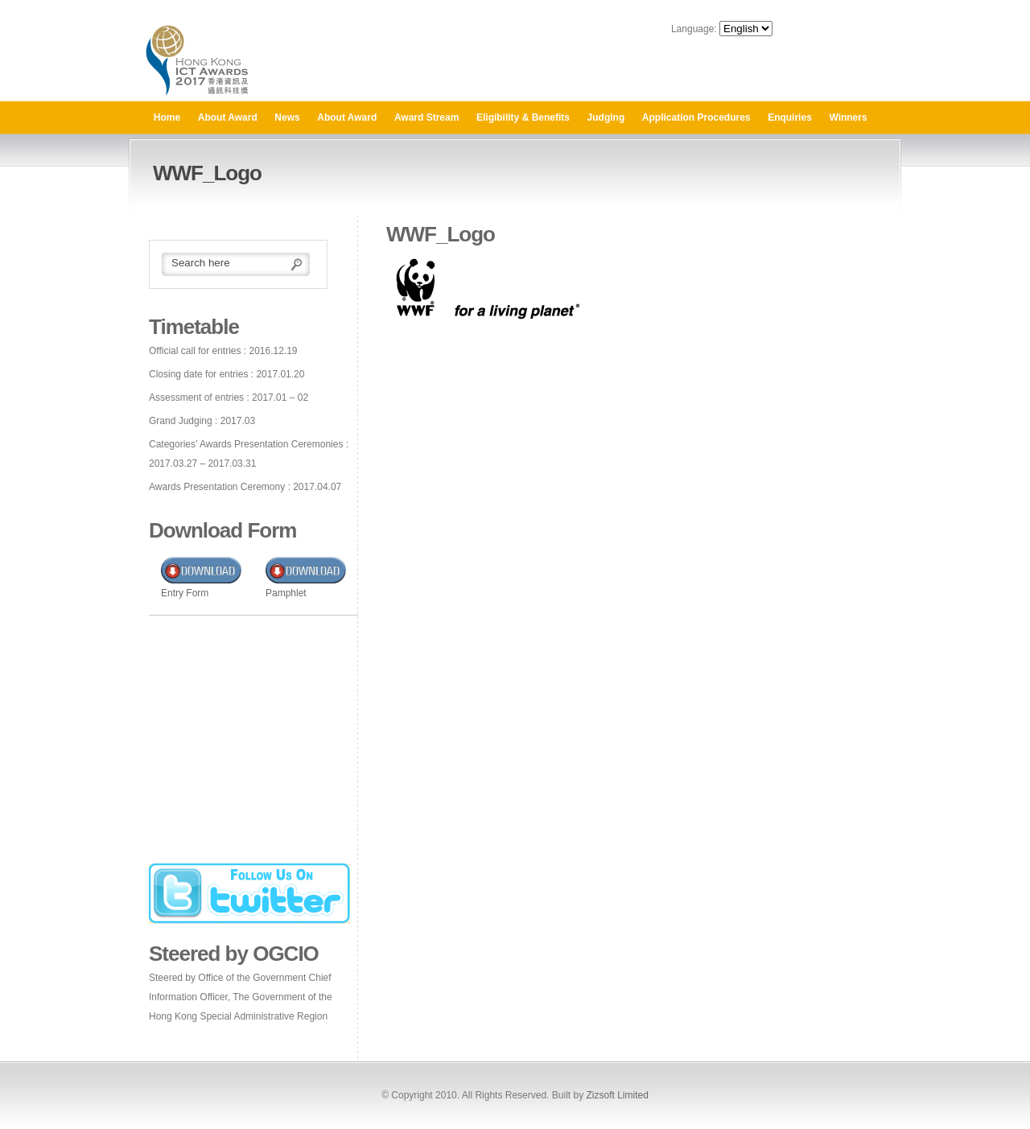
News (286, 117)
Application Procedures (696, 117)
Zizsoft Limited (617, 1095)
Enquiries (790, 117)
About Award (228, 117)
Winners (848, 117)
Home (167, 117)
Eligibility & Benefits (523, 117)
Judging (606, 117)
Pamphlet (286, 593)
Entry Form (184, 593)
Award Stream (426, 117)
